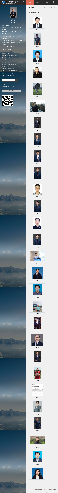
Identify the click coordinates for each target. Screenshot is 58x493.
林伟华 (37, 313)
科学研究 (38, 2)
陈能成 (37, 464)
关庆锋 (37, 380)
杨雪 (37, 96)
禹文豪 (37, 63)
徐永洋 (37, 146)
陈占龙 (37, 430)
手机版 (46, 492)
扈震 (37, 330)
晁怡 (37, 480)
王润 (37, 196)
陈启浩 (37, 447)
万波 (37, 213)
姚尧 (37, 80)
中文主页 (48, 7)
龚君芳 (37, 397)
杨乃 (37, 263)
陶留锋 (37, 247)
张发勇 (37, 46)
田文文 (37, 230)
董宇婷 (37, 414)
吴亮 (37, 180)
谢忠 (37, 163)
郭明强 (37, 364)
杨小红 (37, 113)
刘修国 (37, 297)
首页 (30, 2)
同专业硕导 (11, 90)
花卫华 (37, 347)
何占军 (37, 29)
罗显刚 (37, 280)
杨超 (37, 130)
